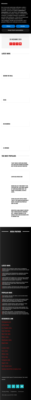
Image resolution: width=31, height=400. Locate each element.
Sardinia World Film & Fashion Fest (11, 369)
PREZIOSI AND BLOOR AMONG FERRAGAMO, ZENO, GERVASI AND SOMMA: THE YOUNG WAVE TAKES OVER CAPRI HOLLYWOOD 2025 (15, 283)
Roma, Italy (5, 357)
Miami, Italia (5, 337)
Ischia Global (5, 325)
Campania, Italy (6, 360)
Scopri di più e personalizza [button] (15, 30)
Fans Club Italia (6, 331)
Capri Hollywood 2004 (16, 177)
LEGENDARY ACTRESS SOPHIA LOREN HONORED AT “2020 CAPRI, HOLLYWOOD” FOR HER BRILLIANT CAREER (14, 304)
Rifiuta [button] (8, 26)
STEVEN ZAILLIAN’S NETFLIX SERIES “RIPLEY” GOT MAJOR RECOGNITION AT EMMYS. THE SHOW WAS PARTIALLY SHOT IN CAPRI (19, 201)
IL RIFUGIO (6, 148)
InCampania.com (6, 322)
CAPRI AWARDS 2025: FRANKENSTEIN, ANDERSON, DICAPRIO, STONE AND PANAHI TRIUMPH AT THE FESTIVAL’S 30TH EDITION (15, 274)
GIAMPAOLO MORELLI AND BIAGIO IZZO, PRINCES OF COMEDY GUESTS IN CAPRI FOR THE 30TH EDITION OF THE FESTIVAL (15, 287)
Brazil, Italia (5, 343)
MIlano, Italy (5, 354)
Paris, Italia (5, 351)
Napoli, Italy (5, 363)
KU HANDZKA (6, 124)
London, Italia (5, 348)
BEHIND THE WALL (8, 76)
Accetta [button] (23, 26)
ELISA (4, 100)
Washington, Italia (6, 340)
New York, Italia (6, 334)
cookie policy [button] (23, 12)
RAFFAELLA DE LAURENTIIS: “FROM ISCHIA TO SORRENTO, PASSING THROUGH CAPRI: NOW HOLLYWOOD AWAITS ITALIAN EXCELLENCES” (15, 269)
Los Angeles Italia (7, 328)
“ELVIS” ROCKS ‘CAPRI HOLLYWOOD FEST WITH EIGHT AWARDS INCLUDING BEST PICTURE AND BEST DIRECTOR (19, 164)
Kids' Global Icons (7, 366)
